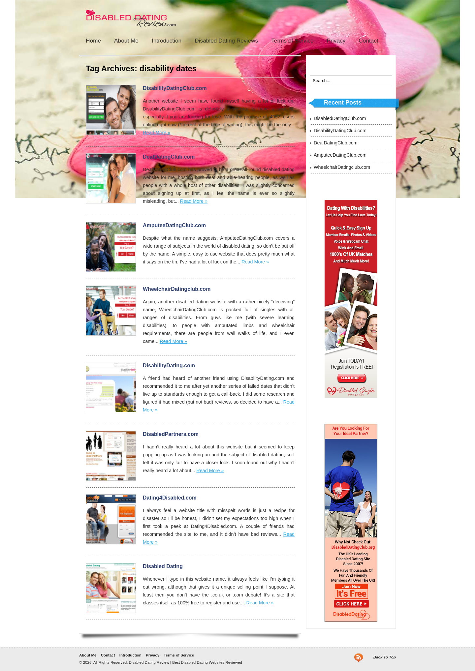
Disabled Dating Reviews (226, 40)
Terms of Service (292, 40)
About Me (126, 40)
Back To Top (384, 657)
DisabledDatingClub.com (340, 118)
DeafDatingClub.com (169, 157)
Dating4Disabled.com (170, 498)
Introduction (166, 40)
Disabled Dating (163, 566)
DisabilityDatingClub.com (175, 88)
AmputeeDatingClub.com (174, 225)
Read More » (156, 132)
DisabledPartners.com (171, 434)
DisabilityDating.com (169, 365)
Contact (368, 40)
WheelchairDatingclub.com (176, 289)
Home (93, 40)
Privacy (336, 40)
